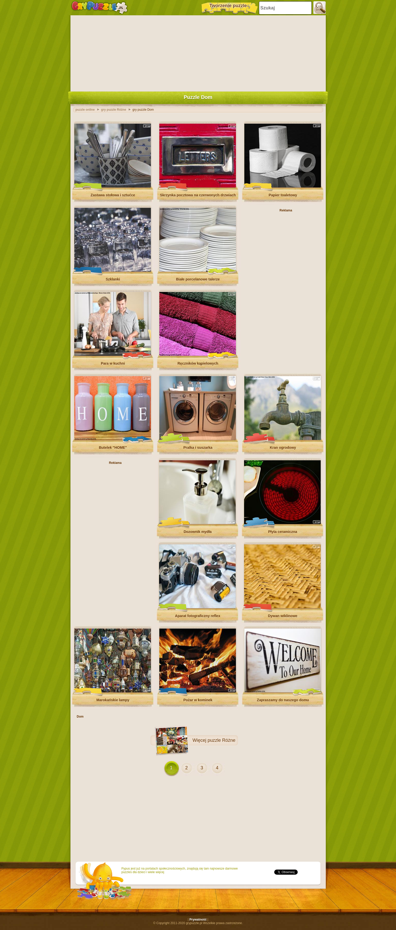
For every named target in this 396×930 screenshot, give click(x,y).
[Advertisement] (198, 52)
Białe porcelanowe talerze (198, 279)
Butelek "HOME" (113, 447)
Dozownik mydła (198, 532)
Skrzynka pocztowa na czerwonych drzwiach (198, 195)
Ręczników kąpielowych (197, 363)
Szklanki (113, 279)
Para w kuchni (113, 363)
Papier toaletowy (283, 195)
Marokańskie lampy (112, 700)
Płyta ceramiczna (282, 532)
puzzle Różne (221, 740)
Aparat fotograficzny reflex (197, 616)
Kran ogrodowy (283, 447)
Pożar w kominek (197, 700)
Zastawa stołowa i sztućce (113, 195)
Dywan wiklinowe (282, 616)
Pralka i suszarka (197, 447)
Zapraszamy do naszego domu (283, 700)
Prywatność (198, 919)
